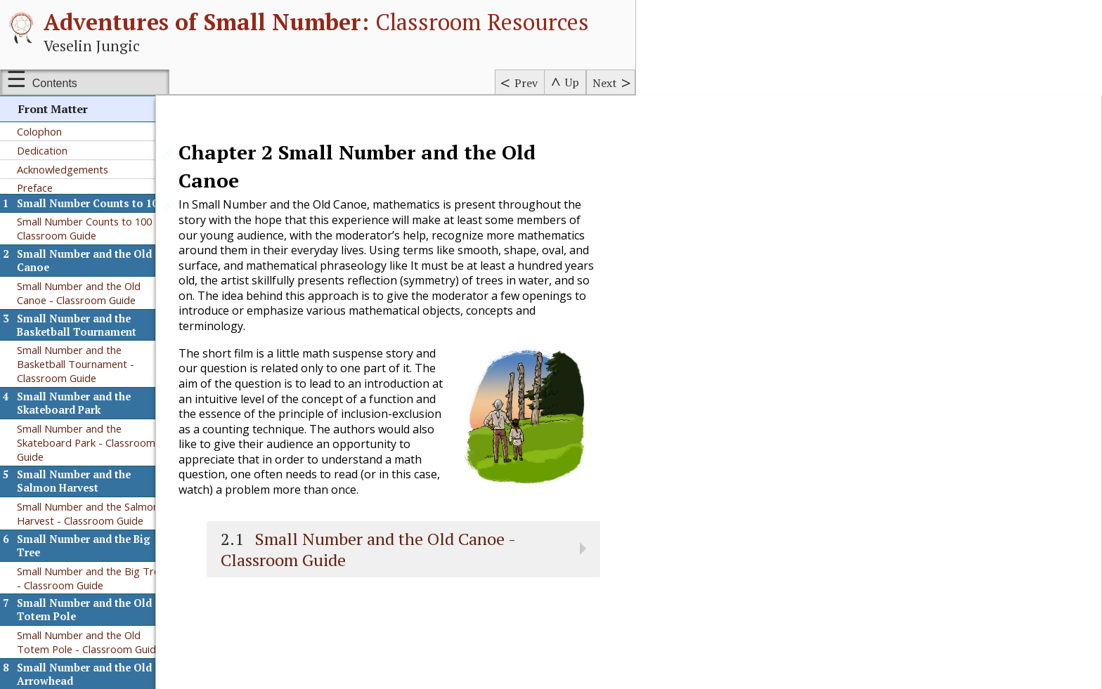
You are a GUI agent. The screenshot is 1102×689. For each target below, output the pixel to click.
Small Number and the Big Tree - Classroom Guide (91, 578)
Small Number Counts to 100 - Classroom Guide (88, 228)
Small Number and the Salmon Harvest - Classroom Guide (88, 513)
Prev (526, 83)
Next (604, 83)
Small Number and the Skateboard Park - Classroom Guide (86, 442)
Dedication (42, 150)
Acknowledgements (62, 169)
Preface (35, 188)
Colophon (39, 131)
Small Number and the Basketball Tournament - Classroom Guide (75, 364)
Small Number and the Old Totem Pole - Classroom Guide (89, 642)
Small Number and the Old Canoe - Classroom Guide (79, 293)
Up (572, 82)
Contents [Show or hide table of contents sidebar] (54, 83)
